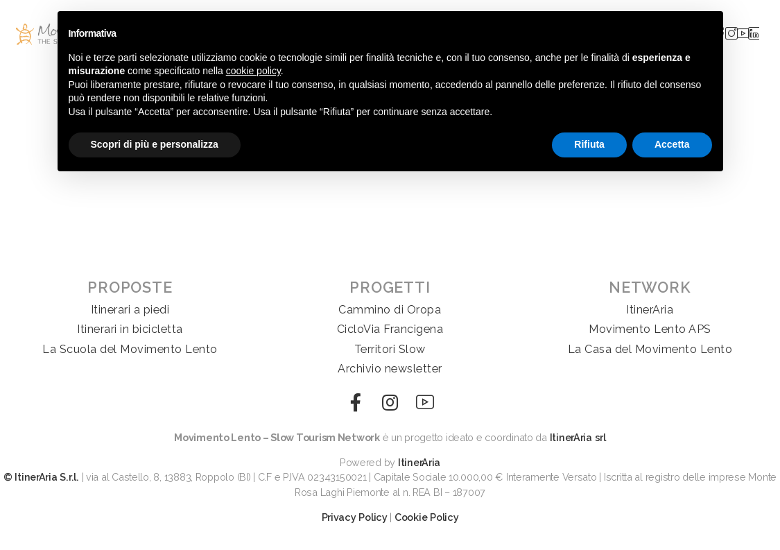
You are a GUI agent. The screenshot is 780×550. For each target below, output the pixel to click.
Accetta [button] (672, 144)
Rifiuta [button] (589, 144)
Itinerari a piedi (130, 309)
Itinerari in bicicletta (130, 329)
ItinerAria (649, 309)
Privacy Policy (355, 517)
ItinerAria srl (578, 437)
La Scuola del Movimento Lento (130, 349)
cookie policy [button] (253, 70)
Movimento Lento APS (650, 329)
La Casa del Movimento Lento (650, 349)
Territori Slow (390, 349)
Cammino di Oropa (389, 309)
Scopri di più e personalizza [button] (154, 144)
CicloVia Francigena (390, 329)
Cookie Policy (427, 517)
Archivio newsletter (390, 368)
